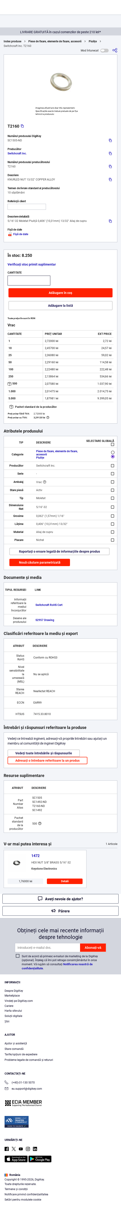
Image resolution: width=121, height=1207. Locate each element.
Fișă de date (18, 234)
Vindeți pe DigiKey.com (19, 1001)
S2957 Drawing (44, 620)
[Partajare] (114, 50)
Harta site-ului (13, 1010)
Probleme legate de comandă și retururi (29, 1060)
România (12, 1175)
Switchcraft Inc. (17, 153)
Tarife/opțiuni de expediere (21, 1054)
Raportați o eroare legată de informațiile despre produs (59, 551)
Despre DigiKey (14, 990)
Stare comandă (14, 1049)
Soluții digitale (13, 1016)
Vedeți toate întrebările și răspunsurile (43, 753)
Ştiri (7, 1021)
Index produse (12, 41)
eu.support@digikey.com (23, 1089)
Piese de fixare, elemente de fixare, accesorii (54, 41)
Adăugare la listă (60, 305)
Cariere (9, 1006)
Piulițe (93, 41)
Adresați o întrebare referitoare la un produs (47, 760)
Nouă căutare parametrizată (39, 562)
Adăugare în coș (60, 293)
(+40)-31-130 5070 (20, 1083)
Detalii (65, 881)
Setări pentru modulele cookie (23, 1199)
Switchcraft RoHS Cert (48, 605)
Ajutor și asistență (16, 1043)
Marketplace (12, 995)
